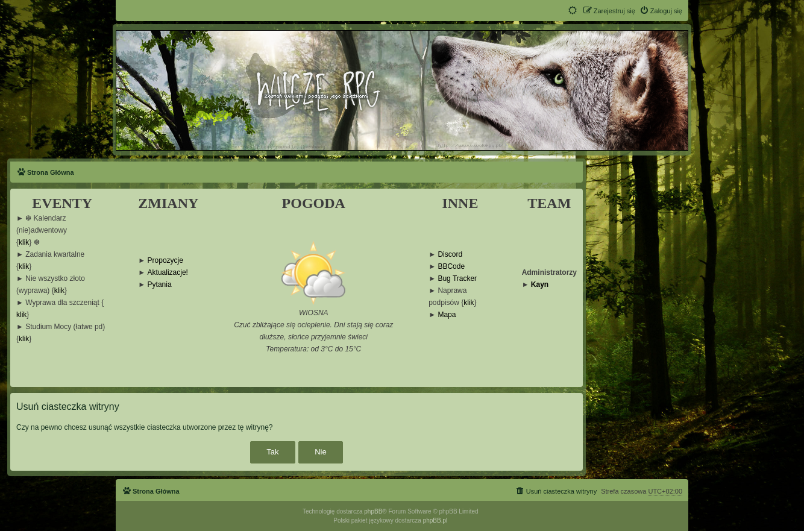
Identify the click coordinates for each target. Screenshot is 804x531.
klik (24, 243)
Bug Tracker (457, 279)
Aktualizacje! (168, 273)
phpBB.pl (435, 520)
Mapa (447, 315)
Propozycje (165, 261)
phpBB (373, 511)
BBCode (451, 267)
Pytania (160, 285)
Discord (450, 255)
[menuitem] (660, 11)
